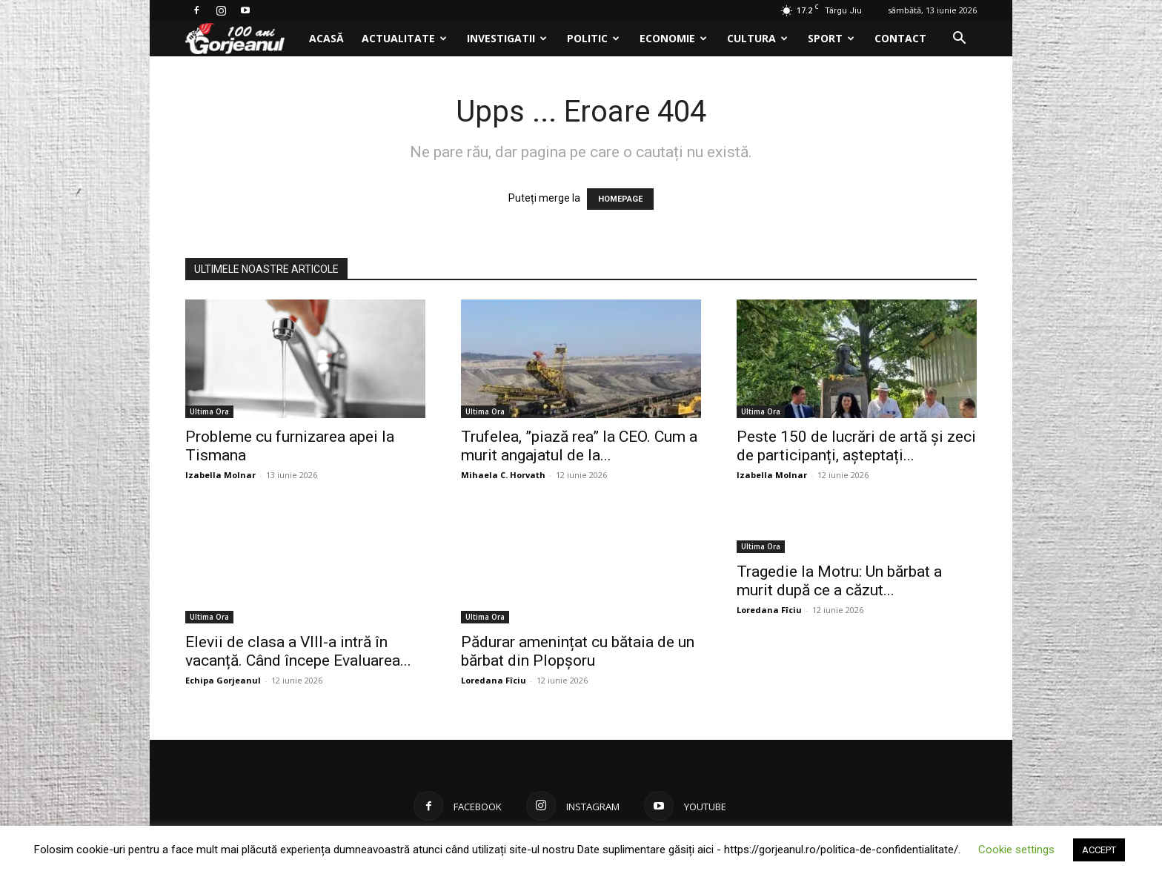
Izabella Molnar (220, 474)
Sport (831, 38)
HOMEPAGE (620, 199)
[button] (959, 40)
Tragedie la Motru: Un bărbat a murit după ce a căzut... (839, 581)
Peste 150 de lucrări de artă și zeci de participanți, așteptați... (856, 446)
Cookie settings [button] (1016, 849)
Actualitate (404, 38)
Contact (900, 38)
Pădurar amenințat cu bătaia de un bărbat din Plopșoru (577, 651)
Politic (593, 38)
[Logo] (242, 39)
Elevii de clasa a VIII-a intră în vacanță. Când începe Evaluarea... (298, 651)
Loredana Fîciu (493, 680)
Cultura (757, 38)
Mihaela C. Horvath (503, 474)
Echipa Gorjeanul (223, 680)
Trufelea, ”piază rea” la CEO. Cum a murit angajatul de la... (579, 446)
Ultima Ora (209, 411)
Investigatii (507, 38)
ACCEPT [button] (1099, 849)
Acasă (326, 38)
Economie (673, 38)
